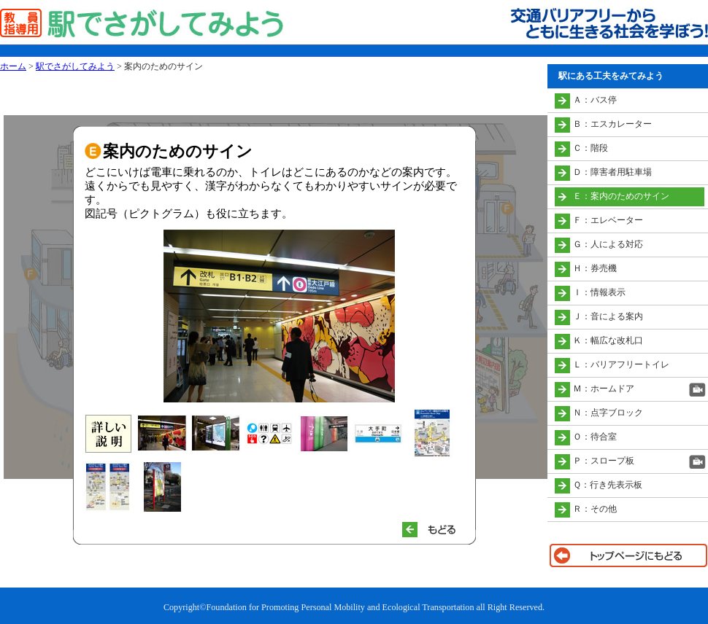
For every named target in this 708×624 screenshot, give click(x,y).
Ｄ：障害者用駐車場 (612, 172)
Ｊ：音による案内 (608, 316)
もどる (435, 529)
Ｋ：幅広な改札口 (608, 340)
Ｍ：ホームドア (603, 388)
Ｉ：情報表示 (599, 292)
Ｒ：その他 (595, 509)
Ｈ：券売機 (595, 268)
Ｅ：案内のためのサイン (621, 196)
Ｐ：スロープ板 (603, 461)
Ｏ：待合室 (595, 437)
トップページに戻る (627, 555)
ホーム (13, 66)
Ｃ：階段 (590, 148)
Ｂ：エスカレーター (612, 124)
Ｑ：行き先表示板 (607, 485)
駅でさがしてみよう (75, 66)
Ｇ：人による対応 (608, 244)
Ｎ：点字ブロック (608, 412)
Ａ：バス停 (595, 100)
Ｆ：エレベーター (608, 220)
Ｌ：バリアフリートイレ (621, 364)
